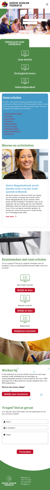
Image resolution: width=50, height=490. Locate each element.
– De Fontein (8, 116)
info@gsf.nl (25, 484)
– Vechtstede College (10, 129)
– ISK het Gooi (8, 134)
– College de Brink (10, 124)
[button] (3, 188)
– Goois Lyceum (9, 119)
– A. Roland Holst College (12, 114)
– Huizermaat (8, 121)
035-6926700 (26, 482)
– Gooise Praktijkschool (12, 131)
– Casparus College (10, 126)
